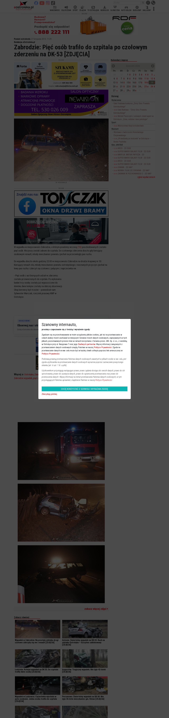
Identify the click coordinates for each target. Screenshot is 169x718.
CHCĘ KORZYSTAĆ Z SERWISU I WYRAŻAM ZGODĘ (84, 389)
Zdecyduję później (49, 394)
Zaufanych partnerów (86, 344)
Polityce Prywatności (103, 347)
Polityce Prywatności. (104, 380)
